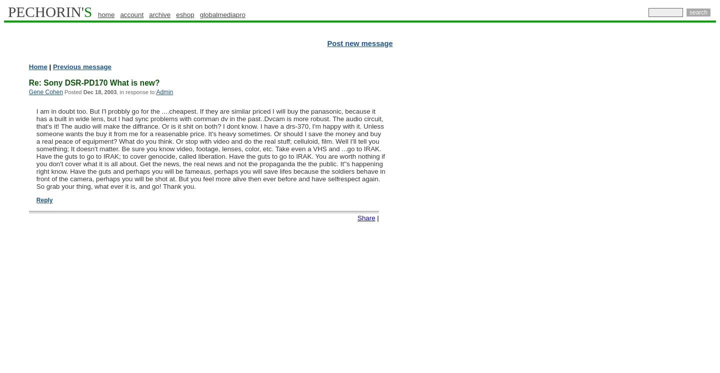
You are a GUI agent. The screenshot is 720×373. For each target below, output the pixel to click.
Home (38, 67)
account (132, 15)
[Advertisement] (672, 215)
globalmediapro (223, 15)
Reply (44, 200)
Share (367, 218)
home (106, 15)
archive (159, 15)
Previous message (82, 67)
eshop (185, 15)
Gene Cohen (46, 92)
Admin (164, 92)
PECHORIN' (50, 12)
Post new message (359, 44)
